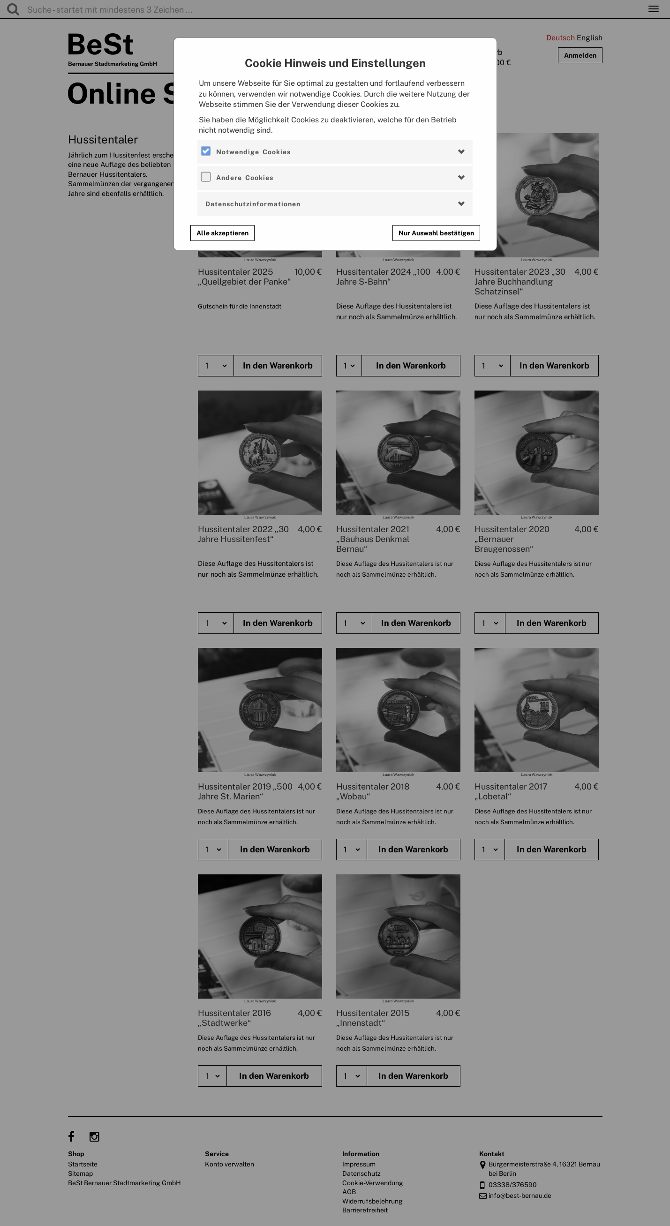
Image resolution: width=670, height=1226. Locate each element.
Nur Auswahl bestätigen (436, 233)
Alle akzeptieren (222, 233)
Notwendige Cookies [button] (253, 152)
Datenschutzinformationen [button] (253, 204)
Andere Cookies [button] (244, 177)
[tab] (335, 152)
